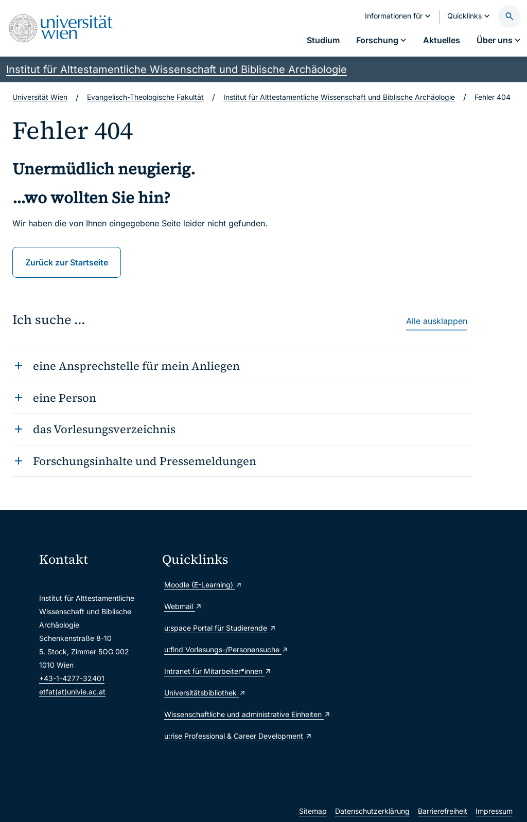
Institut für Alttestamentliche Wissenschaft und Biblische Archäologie (176, 69)
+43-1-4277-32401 (71, 678)
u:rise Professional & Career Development (219, 735)
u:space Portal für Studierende (219, 627)
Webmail (183, 606)
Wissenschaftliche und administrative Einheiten (219, 714)
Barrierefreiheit (442, 811)
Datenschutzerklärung (372, 811)
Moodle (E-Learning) (203, 584)
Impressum (494, 811)
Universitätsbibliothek (205, 692)
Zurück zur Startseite (66, 262)
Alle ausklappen (436, 321)
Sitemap (313, 811)
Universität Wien (39, 97)
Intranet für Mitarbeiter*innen (218, 671)
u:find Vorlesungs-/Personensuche (219, 649)
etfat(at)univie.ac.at (72, 691)
